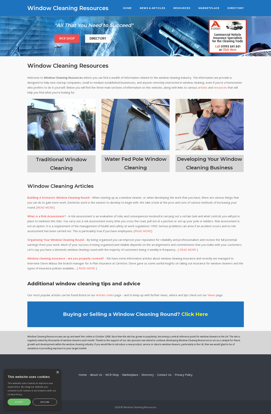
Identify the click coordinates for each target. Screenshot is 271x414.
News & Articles (152, 8)
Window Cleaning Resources (67, 8)
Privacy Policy (184, 375)
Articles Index (105, 295)
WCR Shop (67, 38)
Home (127, 8)
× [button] (57, 372)
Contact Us (164, 375)
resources (220, 87)
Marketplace (208, 8)
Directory (236, 8)
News (211, 295)
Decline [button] (44, 402)
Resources (181, 8)
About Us (96, 375)
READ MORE (45, 207)
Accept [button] (19, 402)
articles (202, 87)
